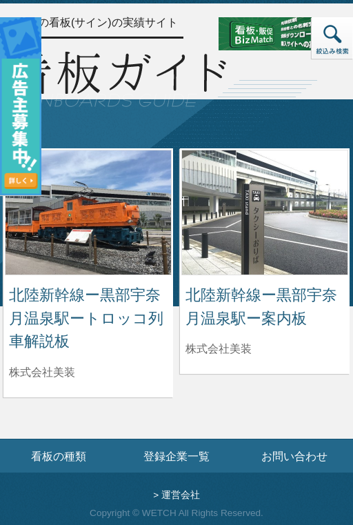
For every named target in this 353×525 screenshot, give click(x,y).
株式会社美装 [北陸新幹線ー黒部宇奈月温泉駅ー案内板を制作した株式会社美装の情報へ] (218, 349)
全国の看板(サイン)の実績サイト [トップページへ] (97, 22)
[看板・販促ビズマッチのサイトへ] (275, 33)
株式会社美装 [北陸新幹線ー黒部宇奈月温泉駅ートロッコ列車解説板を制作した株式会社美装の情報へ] (42, 372)
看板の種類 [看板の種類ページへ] (58, 456)
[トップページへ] (117, 77)
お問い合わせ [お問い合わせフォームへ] (294, 456)
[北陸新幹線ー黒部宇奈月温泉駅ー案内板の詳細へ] (264, 211)
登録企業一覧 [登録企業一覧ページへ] (176, 456)
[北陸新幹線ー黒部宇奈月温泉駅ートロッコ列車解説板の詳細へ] (88, 211)
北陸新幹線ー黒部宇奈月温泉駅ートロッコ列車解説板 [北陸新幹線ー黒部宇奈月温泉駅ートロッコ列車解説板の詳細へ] (86, 318)
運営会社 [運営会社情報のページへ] (180, 495)
